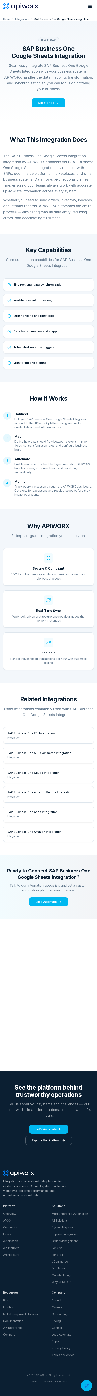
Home (6, 19)
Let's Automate (49, 901)
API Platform (11, 1248)
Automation (10, 1241)
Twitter (34, 1381)
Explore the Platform (48, 1140)
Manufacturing (61, 1275)
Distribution (59, 1268)
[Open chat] (86, 1385)
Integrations (22, 19)
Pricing (56, 1321)
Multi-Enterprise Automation (70, 1213)
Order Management (65, 1241)
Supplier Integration (65, 1234)
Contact (57, 1327)
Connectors (11, 1227)
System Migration (63, 1227)
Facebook (61, 1381)
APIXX (7, 1220)
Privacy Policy (61, 1348)
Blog (6, 1300)
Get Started (48, 102)
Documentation (13, 1321)
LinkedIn (47, 1381)
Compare (9, 1334)
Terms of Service (63, 1355)
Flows (7, 1234)
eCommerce (60, 1261)
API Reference (13, 1327)
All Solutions (60, 1220)
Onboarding (60, 1314)
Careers (57, 1307)
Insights (8, 1307)
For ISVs (57, 1248)
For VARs (58, 1254)
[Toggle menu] (90, 6)
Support (57, 1341)
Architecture (11, 1254)
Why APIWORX (62, 1282)
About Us (58, 1300)
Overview (9, 1213)
